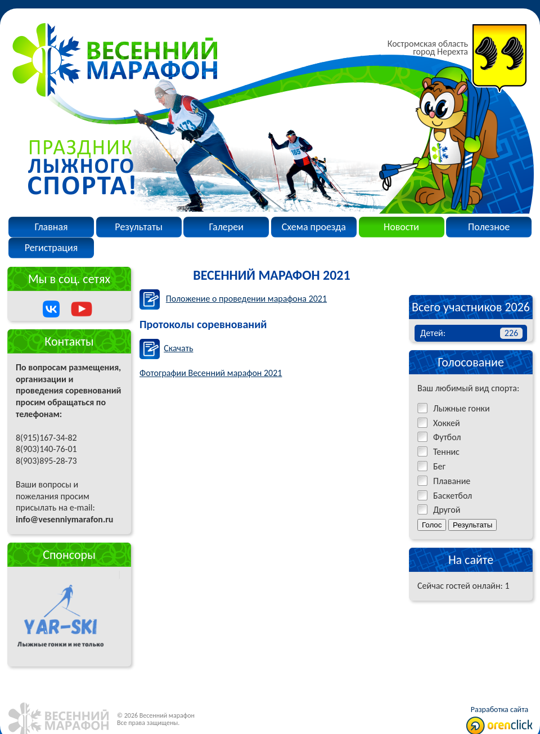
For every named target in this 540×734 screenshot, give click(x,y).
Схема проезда (314, 227)
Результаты (139, 227)
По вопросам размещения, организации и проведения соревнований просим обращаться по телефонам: (68, 437)
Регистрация (51, 247)
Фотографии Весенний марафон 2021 (211, 373)
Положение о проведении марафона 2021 (246, 298)
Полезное (489, 227)
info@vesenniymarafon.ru (64, 519)
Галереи (226, 227)
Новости (401, 227)
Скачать (178, 348)
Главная (51, 227)
